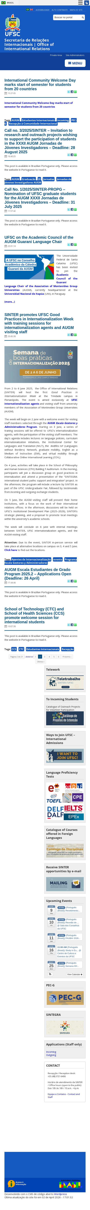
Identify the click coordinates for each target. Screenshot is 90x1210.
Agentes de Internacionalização (31, 566)
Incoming (51, 1061)
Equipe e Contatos (57, 1103)
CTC (21, 658)
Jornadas (48, 182)
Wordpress (60, 1203)
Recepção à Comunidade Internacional (33, 124)
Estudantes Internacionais (38, 121)
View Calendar (74, 984)
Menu (75, 63)
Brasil (10, 2)
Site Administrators (75, 55)
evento (57, 566)
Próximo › (67, 666)
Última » (40, 671)
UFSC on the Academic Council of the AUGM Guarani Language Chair (38, 244)
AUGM (15, 121)
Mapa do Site (76, 10)
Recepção (68, 658)
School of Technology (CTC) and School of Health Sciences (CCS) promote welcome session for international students (36, 624)
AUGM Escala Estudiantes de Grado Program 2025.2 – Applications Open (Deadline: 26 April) (40, 582)
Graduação (28, 182)
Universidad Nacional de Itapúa (24, 299)
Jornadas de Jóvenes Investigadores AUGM (37, 184)
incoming (63, 121)
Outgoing (51, 1064)
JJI (39, 182)
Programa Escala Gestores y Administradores (40, 568)
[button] (50, 984)
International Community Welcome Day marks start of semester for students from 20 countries (38, 85)
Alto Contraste (60, 10)
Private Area (56, 55)
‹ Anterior (29, 666)
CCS (14, 658)
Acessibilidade (42, 10)
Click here (10, 557)
